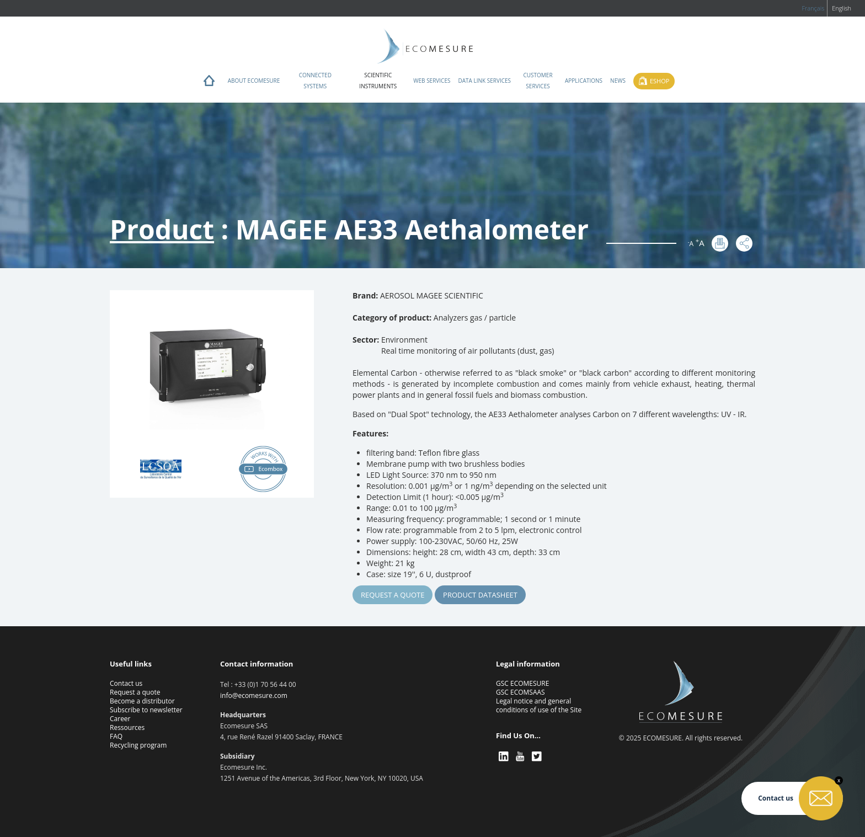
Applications (583, 80)
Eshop (659, 81)
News (618, 80)
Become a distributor (142, 701)
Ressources (127, 727)
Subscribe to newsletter (146, 710)
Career (120, 718)
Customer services (537, 80)
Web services (431, 80)
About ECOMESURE (254, 80)
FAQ (116, 736)
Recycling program (138, 745)
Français (813, 8)
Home (209, 83)
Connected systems (315, 80)
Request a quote (392, 595)
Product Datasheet (480, 595)
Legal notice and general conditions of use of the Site (538, 705)
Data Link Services (484, 80)
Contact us (126, 683)
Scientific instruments (378, 80)
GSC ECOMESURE (522, 683)
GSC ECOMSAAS (520, 692)
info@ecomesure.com (253, 695)
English (841, 8)
